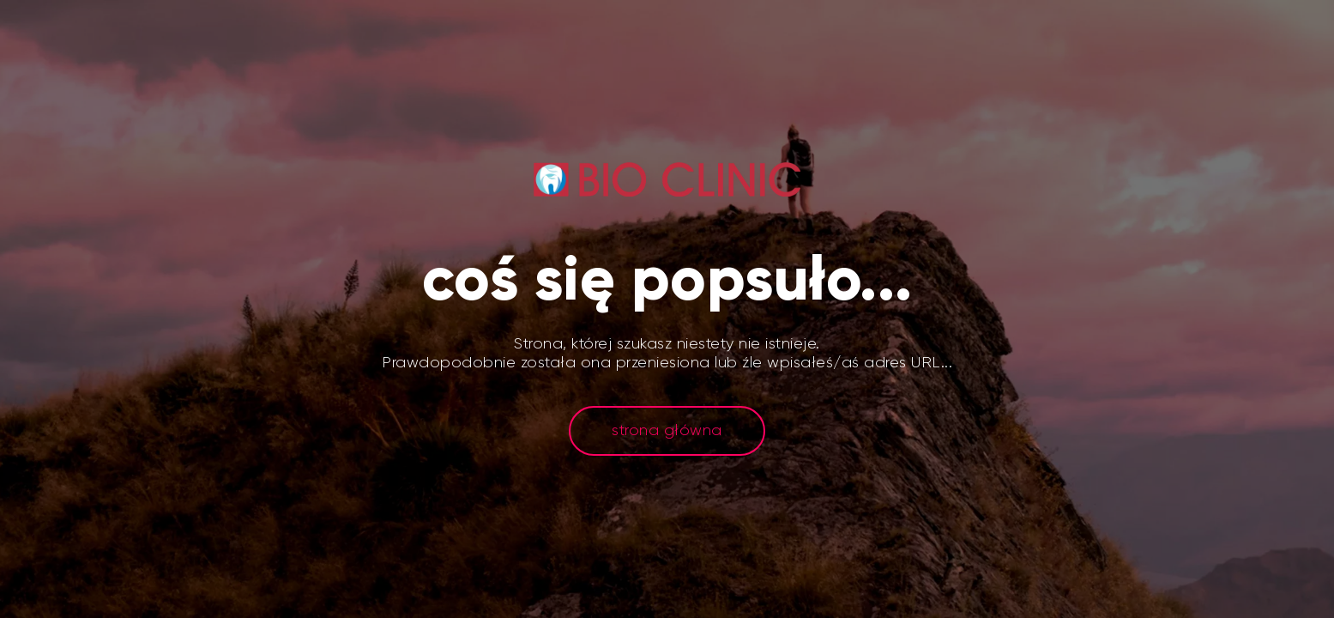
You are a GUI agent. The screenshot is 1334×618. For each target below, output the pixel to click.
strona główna (667, 430)
